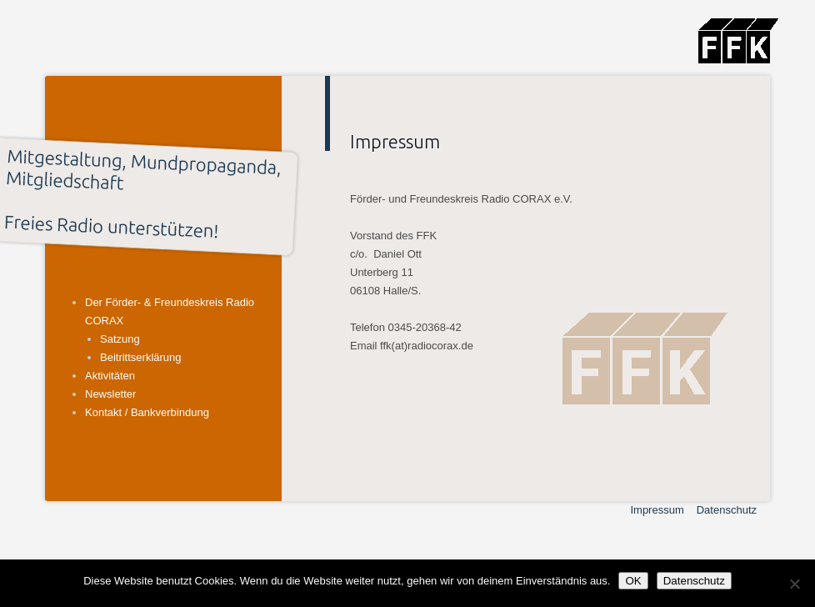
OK (633, 580)
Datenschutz (727, 510)
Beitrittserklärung (141, 357)
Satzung (120, 339)
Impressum (656, 510)
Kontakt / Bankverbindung (147, 412)
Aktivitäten (110, 375)
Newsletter (110, 394)
